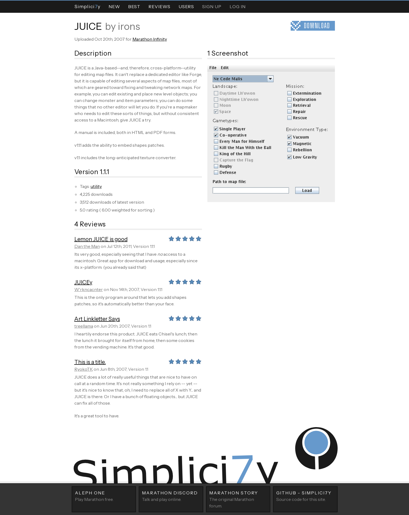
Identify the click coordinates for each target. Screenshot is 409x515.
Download (317, 26)
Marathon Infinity (149, 39)
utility (96, 186)
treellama (83, 326)
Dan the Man (87, 246)
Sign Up (211, 6)
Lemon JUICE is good (101, 239)
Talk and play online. (171, 496)
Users (186, 6)
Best (134, 6)
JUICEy (83, 282)
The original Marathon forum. (238, 499)
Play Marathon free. (104, 496)
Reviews (159, 6)
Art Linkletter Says (97, 319)
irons (129, 26)
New (114, 6)
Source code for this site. (305, 496)
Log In (238, 6)
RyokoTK (83, 369)
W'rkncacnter (88, 289)
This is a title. (90, 362)
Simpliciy (87, 6)
